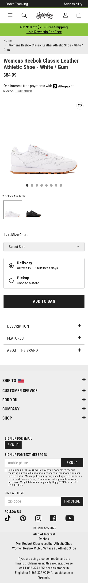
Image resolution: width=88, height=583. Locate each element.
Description (44, 326)
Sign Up (13, 445)
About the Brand (44, 350)
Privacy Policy (28, 479)
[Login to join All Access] (44, 27)
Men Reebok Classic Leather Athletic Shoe (44, 543)
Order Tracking (17, 4)
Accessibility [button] (73, 4)
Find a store (14, 493)
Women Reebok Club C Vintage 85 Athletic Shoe (44, 548)
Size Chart (16, 235)
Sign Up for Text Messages (26, 455)
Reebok (44, 539)
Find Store (72, 501)
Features (44, 338)
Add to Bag (44, 301)
